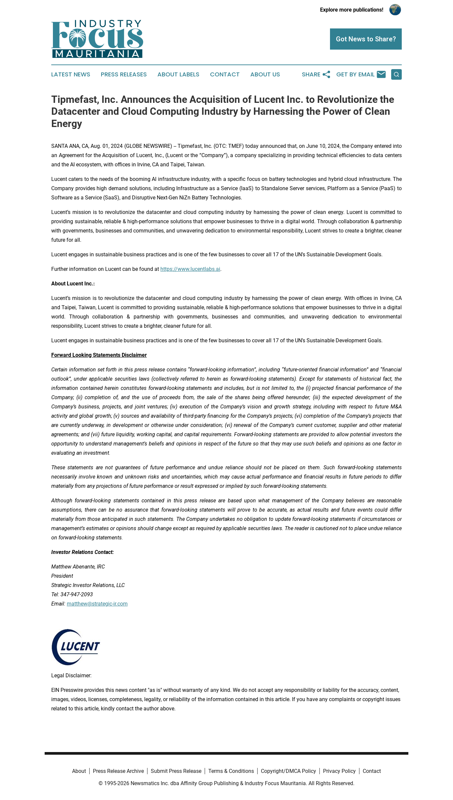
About (79, 771)
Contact (225, 74)
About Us (265, 74)
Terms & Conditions (231, 771)
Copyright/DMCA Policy (288, 771)
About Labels (178, 74)
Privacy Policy (339, 771)
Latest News (70, 74)
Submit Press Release (176, 771)
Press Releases (124, 74)
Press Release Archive (118, 771)
